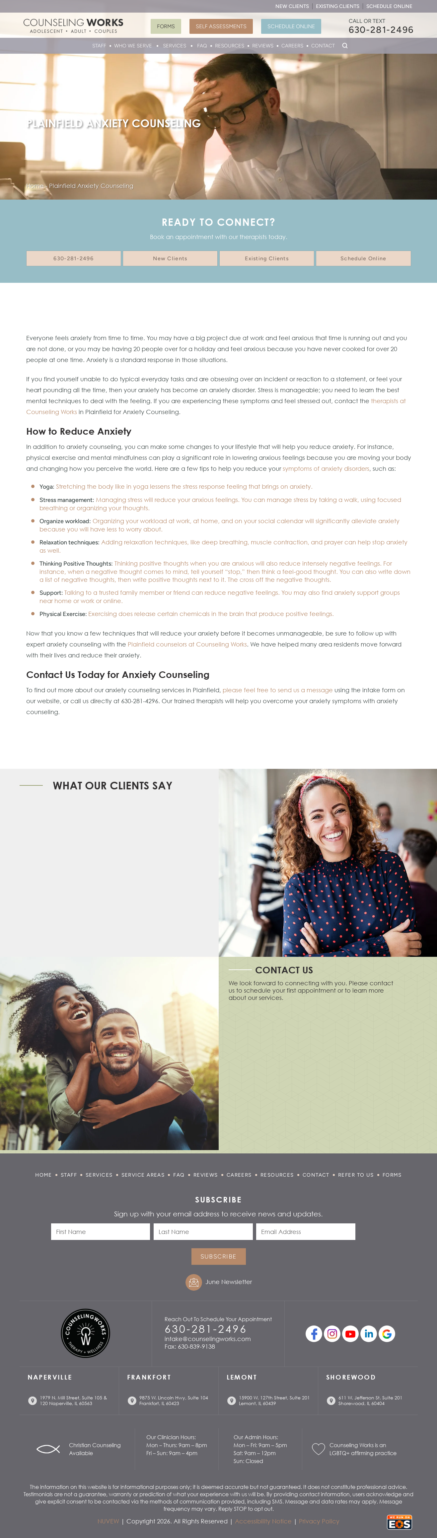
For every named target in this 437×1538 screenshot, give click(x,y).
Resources (229, 46)
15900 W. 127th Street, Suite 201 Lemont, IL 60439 (274, 1400)
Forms (166, 26)
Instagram (332, 1333)
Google (387, 1333)
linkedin (368, 1333)
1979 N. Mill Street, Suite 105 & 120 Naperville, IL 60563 (73, 1400)
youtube (350, 1333)
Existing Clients (337, 6)
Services (174, 46)
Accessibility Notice (263, 1521)
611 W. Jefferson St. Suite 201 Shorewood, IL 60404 (370, 1400)
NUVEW (108, 1521)
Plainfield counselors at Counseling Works (187, 644)
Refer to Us (356, 1175)
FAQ (202, 46)
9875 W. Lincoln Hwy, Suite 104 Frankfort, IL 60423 (173, 1400)
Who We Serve (133, 46)
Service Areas (143, 1175)
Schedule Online (389, 6)
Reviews (262, 46)
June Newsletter (228, 1281)
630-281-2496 (381, 29)
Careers (292, 46)
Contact (323, 46)
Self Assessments (221, 26)
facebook (314, 1333)
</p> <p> (312, 1074)
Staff (99, 46)
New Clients (292, 6)
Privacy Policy (319, 1521)
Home (43, 1175)
